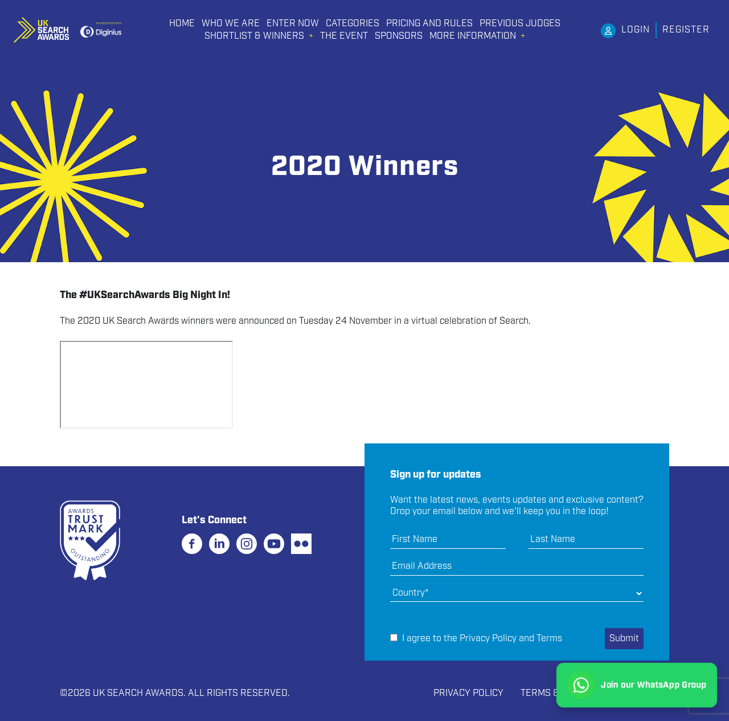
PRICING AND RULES (429, 23)
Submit (624, 639)
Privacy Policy (488, 639)
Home (182, 23)
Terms (549, 639)
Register (686, 30)
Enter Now (293, 23)
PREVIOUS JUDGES (520, 23)
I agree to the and (476, 639)
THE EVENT (344, 36)
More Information (472, 36)
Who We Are (231, 23)
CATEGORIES (352, 23)
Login (635, 30)
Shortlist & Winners (254, 36)
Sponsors (399, 36)
